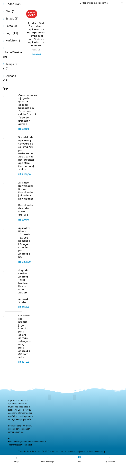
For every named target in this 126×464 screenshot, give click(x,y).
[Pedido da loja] (101, 3)
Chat (40, 49)
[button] (49, 397)
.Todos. (33, 49)
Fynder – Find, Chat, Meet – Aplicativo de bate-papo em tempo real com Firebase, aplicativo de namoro (36, 34)
